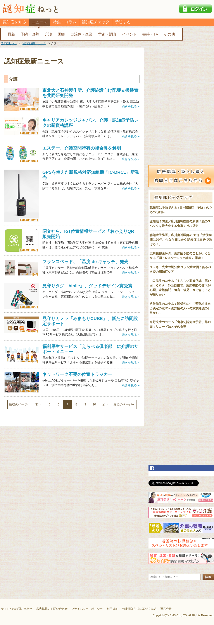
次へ (105, 404)
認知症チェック (95, 22)
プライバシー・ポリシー (87, 608)
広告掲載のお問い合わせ (51, 608)
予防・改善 (30, 34)
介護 (48, 34)
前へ (38, 404)
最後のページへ (124, 404)
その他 (169, 34)
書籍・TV (150, 34)
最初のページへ (19, 404)
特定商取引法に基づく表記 (139, 608)
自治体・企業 (81, 34)
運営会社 (166, 608)
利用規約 (112, 608)
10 (94, 404)
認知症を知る (14, 22)
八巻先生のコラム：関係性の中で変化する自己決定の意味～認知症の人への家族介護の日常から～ (180, 308)
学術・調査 (107, 34)
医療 (61, 34)
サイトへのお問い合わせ (16, 608)
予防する (123, 22)
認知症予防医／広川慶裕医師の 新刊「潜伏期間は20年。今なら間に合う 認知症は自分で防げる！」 (181, 239)
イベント (129, 34)
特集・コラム (64, 22)
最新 (11, 34)
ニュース (39, 22)
